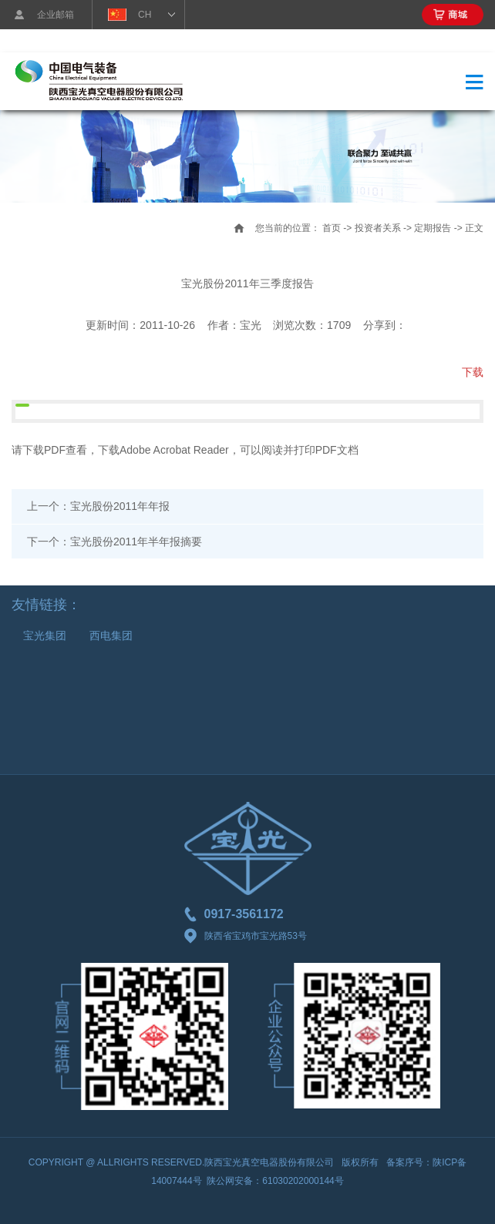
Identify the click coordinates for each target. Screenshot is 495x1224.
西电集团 (111, 635)
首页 (331, 228)
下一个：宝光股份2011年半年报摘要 (114, 541)
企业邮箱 (55, 14)
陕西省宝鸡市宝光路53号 (245, 936)
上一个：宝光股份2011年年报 (98, 506)
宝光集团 (44, 635)
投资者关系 (378, 228)
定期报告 (432, 228)
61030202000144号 (302, 1180)
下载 (472, 372)
